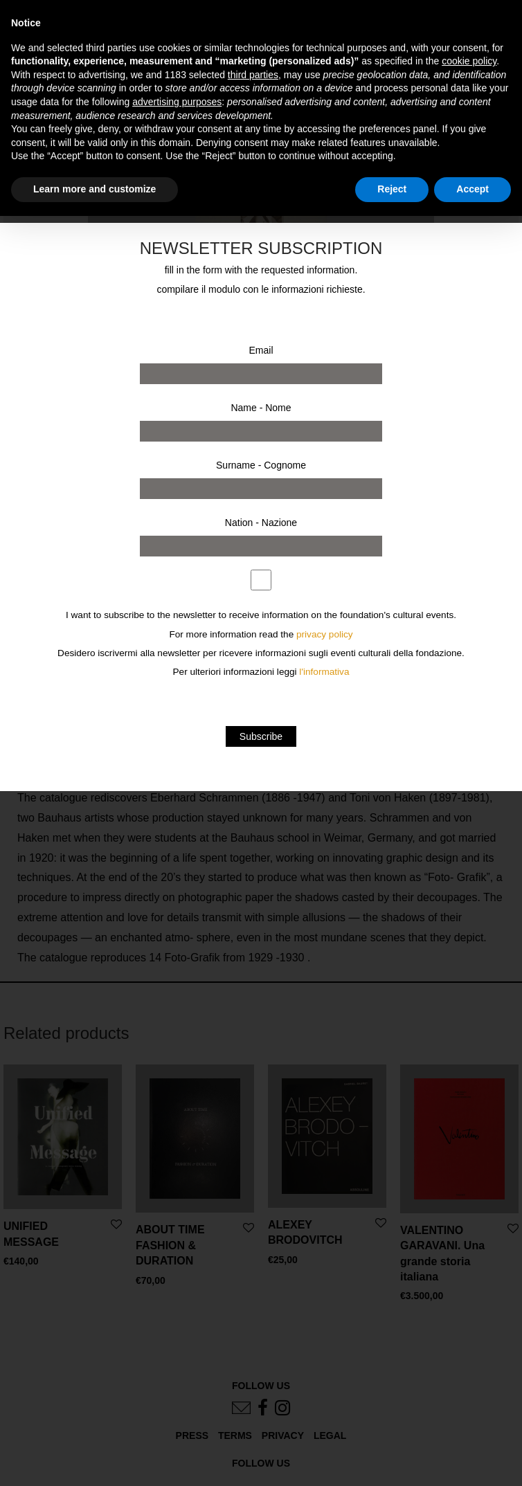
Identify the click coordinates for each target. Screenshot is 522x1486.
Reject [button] (391, 188)
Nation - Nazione (261, 522)
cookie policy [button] (469, 60)
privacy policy (324, 634)
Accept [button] (472, 188)
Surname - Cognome (261, 465)
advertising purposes (177, 101)
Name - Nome (261, 407)
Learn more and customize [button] (94, 188)
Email (261, 350)
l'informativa (324, 672)
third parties (253, 74)
